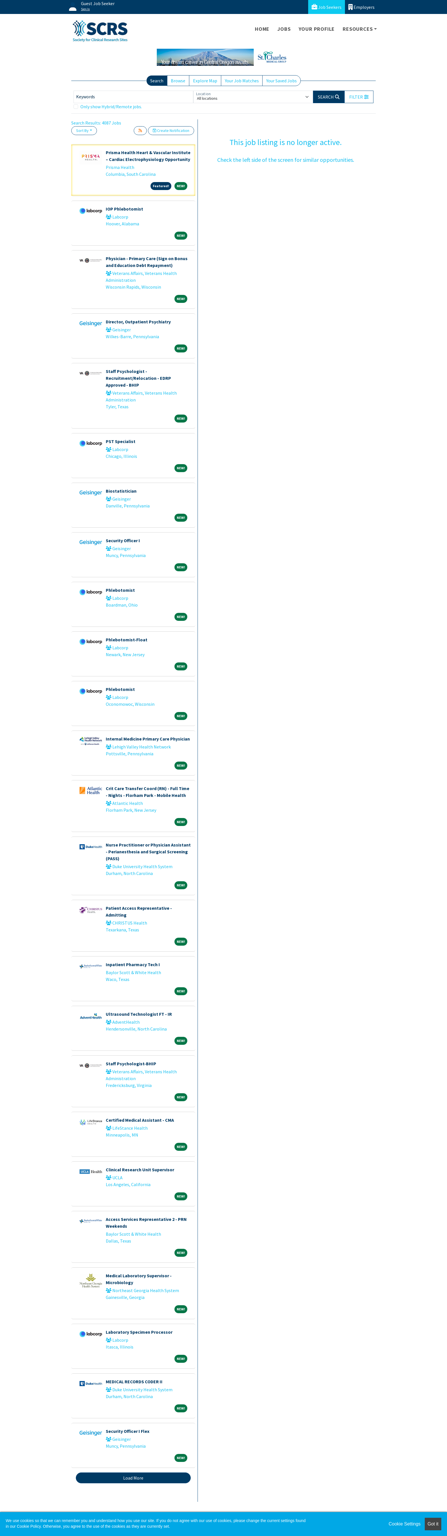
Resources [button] (358, 29)
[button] (358, 97)
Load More (133, 1478)
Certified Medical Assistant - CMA (140, 1120)
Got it (433, 1523)
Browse (178, 80)
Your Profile (317, 29)
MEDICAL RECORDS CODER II (134, 1381)
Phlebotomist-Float (126, 639)
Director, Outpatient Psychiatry (138, 322)
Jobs (283, 29)
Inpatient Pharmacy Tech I (133, 964)
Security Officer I (123, 540)
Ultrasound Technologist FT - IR (139, 1014)
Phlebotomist (120, 590)
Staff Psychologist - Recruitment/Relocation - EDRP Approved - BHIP (138, 378)
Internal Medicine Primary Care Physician (148, 739)
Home (262, 29)
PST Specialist (120, 441)
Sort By (82, 130)
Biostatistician (121, 491)
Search (156, 80)
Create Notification (171, 130)
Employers (361, 7)
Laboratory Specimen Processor (139, 1332)
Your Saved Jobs (281, 80)
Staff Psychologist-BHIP (131, 1063)
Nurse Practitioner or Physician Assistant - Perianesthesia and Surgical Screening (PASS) (148, 851)
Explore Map (205, 80)
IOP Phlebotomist (124, 209)
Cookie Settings (404, 1523)
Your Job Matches (242, 80)
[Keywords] (133, 97)
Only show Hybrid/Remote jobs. (111, 106)
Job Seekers (327, 7)
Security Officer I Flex (127, 1431)
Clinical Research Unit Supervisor (140, 1169)
